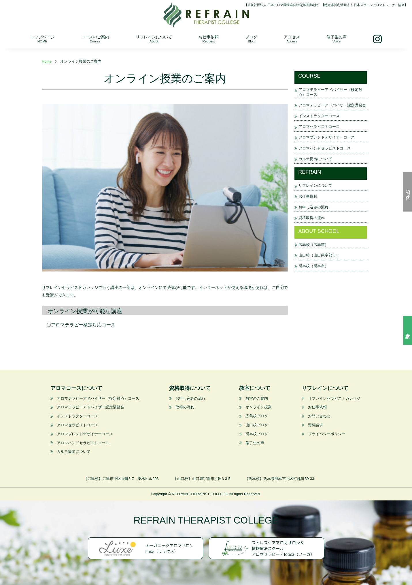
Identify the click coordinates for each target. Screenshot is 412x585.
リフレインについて (154, 39)
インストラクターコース (319, 116)
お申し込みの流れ (313, 207)
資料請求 (407, 330)
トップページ (42, 39)
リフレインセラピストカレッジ (334, 398)
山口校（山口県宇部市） (319, 255)
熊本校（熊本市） (313, 266)
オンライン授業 (258, 407)
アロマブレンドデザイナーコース (326, 137)
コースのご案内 (95, 39)
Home (47, 61)
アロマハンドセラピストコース (324, 148)
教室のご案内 (256, 398)
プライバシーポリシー (326, 434)
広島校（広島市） (313, 244)
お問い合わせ (319, 416)
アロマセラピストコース (319, 126)
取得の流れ (184, 407)
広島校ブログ (256, 416)
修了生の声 (336, 39)
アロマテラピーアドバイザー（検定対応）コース (98, 398)
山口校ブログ (256, 425)
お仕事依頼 (209, 39)
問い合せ (407, 192)
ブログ (251, 39)
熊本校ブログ (256, 434)
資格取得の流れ (311, 218)
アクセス (292, 39)
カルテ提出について (315, 159)
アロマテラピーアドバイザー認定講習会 (332, 105)
